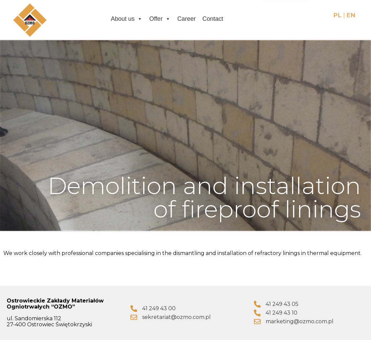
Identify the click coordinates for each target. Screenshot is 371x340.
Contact (212, 16)
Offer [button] (160, 16)
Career (186, 16)
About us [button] (127, 16)
